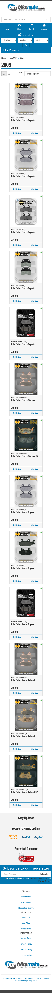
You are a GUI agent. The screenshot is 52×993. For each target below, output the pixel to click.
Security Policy (26, 955)
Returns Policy (26, 950)
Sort (20, 73)
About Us (26, 917)
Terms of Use (26, 938)
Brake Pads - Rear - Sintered (22, 680)
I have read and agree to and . (28, 879)
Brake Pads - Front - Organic (22, 120)
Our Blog (26, 923)
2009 (22, 58)
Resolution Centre (26, 908)
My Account (26, 897)
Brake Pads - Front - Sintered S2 (24, 456)
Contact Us (26, 929)
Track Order (26, 902)
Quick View (34, 133)
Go (26, 45)
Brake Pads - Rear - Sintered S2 (24, 792)
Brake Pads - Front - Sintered (22, 400)
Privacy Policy (44, 881)
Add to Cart (17, 133)
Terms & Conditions (38, 878)
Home (3, 58)
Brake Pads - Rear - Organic (22, 512)
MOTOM (13, 58)
